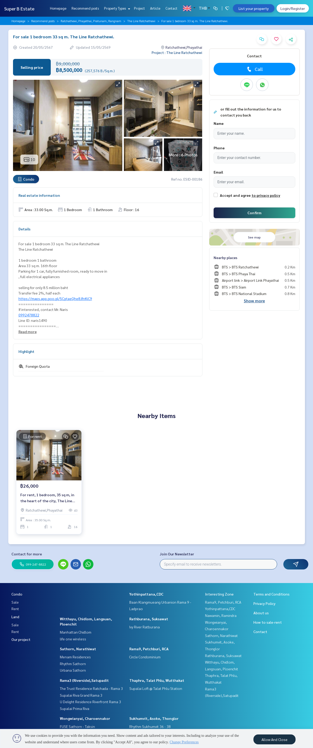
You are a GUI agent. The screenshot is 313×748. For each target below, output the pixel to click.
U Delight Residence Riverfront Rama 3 (90, 701)
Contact (171, 8)
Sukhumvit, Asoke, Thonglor (153, 718)
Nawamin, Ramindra (221, 615)
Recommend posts (85, 8)
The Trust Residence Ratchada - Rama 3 (91, 688)
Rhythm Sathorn (73, 663)
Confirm (254, 212)
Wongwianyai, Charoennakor (85, 718)
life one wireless (73, 638)
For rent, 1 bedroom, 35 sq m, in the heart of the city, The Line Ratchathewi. (47, 498)
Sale (15, 602)
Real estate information (39, 195)
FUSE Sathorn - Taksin (77, 726)
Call (254, 69)
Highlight (26, 351)
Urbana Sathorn (73, 670)
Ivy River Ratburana (144, 626)
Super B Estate (19, 8)
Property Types (116, 8)
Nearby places (225, 257)
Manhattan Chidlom (75, 632)
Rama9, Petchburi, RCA (149, 648)
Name (218, 123)
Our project (20, 639)
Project (139, 8)
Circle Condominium (145, 656)
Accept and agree (235, 195)
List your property (254, 8)
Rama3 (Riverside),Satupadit (84, 680)
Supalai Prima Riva (74, 708)
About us (261, 612)
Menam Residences (75, 656)
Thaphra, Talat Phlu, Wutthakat (156, 680)
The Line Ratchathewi (141, 21)
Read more (27, 331)
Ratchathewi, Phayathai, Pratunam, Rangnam (91, 21)
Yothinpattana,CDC (146, 594)
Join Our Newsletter (177, 553)
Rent (15, 608)
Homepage (58, 8)
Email (218, 172)
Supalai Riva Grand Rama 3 (81, 695)
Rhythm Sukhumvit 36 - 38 (150, 726)
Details (24, 228)
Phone (219, 147)
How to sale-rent (267, 622)
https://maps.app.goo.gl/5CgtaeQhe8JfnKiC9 (55, 298)
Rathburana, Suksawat (148, 618)
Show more (254, 300)
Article (155, 8)
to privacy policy (266, 195)
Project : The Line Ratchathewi (177, 52)
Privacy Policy (264, 603)
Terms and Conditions (271, 594)
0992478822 (28, 314)
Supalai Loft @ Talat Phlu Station (155, 688)
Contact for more (26, 553)
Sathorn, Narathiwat (78, 648)
